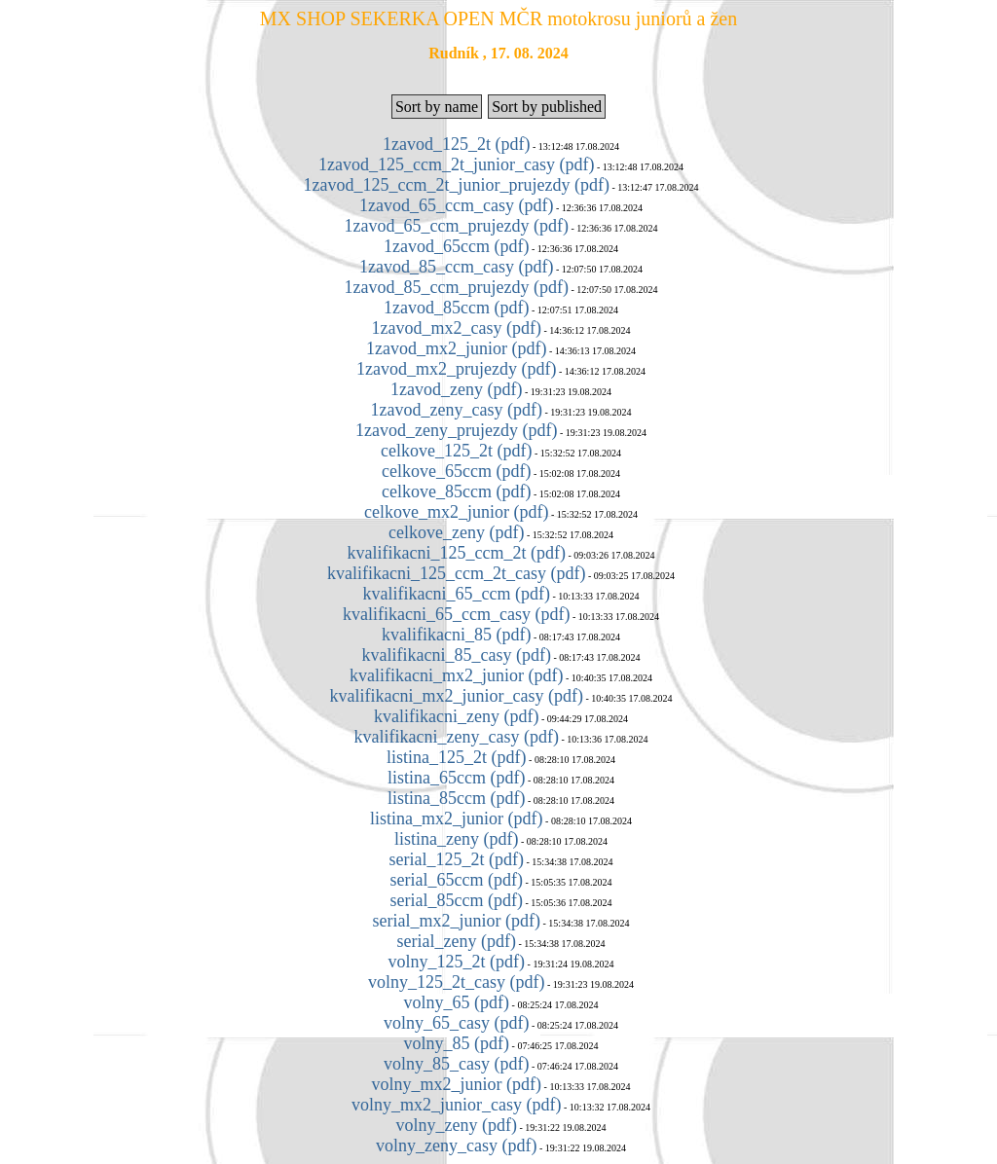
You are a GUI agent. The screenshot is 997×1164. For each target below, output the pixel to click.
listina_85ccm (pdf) (456, 798)
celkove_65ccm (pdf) (456, 471)
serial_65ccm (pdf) (456, 880)
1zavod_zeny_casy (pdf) (456, 409)
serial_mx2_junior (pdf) (456, 920)
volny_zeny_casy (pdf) (456, 1145)
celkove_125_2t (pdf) (456, 450)
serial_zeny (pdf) (456, 941)
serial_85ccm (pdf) (456, 900)
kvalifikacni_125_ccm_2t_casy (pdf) (456, 573)
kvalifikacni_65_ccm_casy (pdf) (456, 614)
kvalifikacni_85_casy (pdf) (456, 655)
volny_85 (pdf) (456, 1043)
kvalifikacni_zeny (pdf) (456, 716)
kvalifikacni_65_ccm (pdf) (456, 593)
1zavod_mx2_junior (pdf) (456, 348)
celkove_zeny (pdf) (456, 532)
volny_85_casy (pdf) (456, 1063)
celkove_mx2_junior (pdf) (456, 512)
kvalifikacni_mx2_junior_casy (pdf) (456, 696)
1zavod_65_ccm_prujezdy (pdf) (457, 226)
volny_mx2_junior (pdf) (456, 1084)
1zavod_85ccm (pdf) (456, 307)
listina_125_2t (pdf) (456, 757)
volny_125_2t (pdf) (456, 961)
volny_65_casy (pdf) (456, 1023)
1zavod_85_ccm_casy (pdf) (456, 266)
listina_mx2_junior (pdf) (456, 818)
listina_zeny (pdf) (456, 839)
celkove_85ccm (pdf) (456, 491)
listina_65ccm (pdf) (456, 777)
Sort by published (547, 106)
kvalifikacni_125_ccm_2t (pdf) (457, 553)
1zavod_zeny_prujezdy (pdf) (456, 430)
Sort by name (436, 106)
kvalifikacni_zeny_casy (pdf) (456, 736)
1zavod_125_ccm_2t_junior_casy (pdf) (456, 164)
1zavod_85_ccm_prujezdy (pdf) (457, 287)
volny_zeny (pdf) (456, 1125)
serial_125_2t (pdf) (456, 859)
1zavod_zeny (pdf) (456, 389)
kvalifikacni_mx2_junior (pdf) (456, 675)
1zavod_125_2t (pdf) (456, 144)
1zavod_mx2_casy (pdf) (456, 328)
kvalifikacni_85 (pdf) (456, 634)
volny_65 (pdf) (456, 1002)
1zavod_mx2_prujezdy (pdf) (456, 369)
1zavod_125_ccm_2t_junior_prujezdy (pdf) (456, 185)
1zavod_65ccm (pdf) (456, 246)
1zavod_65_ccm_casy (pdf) (456, 205)
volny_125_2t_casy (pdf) (456, 982)
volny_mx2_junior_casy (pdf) (456, 1104)
